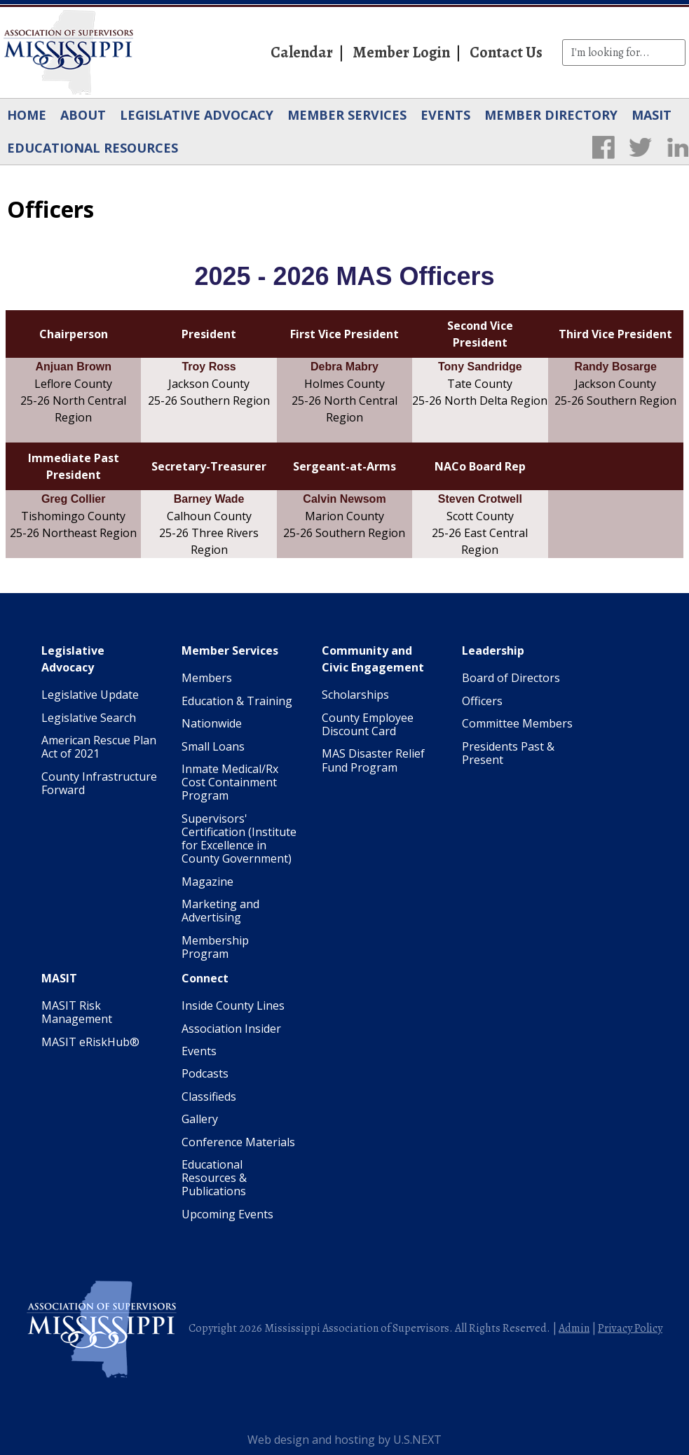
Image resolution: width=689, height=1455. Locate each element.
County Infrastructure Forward (99, 783)
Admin (574, 1328)
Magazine (207, 881)
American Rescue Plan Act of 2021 (98, 746)
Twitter (640, 147)
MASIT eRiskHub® (90, 1042)
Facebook (603, 147)
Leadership (493, 650)
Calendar (302, 52)
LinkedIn (677, 147)
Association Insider (231, 1028)
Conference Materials (238, 1142)
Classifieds (209, 1096)
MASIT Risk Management (76, 1012)
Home (26, 114)
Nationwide (212, 723)
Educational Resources (92, 147)
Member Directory (551, 114)
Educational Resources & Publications (214, 1178)
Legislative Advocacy (196, 114)
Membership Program (215, 947)
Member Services (347, 114)
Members (207, 677)
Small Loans (213, 746)
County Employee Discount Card (368, 724)
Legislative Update (90, 694)
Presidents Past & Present (508, 753)
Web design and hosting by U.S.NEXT (344, 1439)
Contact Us (506, 52)
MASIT (651, 114)
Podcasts (205, 1073)
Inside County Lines (233, 1005)
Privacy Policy (630, 1328)
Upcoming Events (227, 1214)
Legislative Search (88, 717)
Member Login (401, 52)
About (83, 114)
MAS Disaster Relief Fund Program (373, 760)
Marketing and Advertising (220, 910)
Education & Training (237, 701)
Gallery (200, 1119)
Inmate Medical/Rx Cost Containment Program (230, 782)
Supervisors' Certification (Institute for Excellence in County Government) (239, 839)
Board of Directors (511, 677)
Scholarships (355, 694)
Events (445, 114)
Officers (482, 701)
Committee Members (517, 723)
